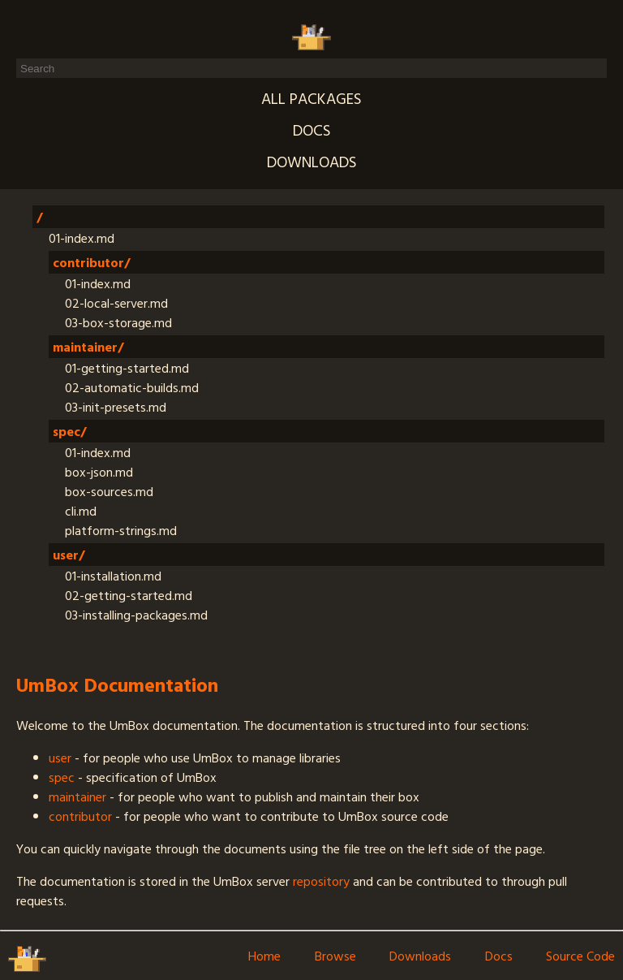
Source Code (580, 955)
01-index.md (81, 238)
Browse (335, 955)
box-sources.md (109, 491)
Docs (312, 129)
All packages (311, 98)
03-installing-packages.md (136, 614)
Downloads (312, 161)
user (60, 757)
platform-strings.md (121, 530)
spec (62, 777)
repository (321, 881)
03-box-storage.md (118, 322)
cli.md (81, 510)
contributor (80, 816)
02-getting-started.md (128, 595)
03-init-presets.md (115, 407)
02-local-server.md (116, 303)
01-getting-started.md (127, 368)
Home (264, 955)
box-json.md (99, 471)
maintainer (77, 796)
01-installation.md (113, 575)
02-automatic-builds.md (132, 387)
